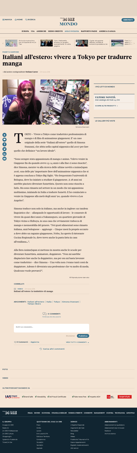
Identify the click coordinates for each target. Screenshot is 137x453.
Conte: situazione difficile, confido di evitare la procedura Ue (98, 42)
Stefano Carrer (32, 72)
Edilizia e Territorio (43, 436)
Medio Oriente (55, 31)
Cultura (109, 413)
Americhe (41, 31)
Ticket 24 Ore (7, 442)
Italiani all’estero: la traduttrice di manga (33, 291)
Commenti (88, 413)
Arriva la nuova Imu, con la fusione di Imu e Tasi (27, 42)
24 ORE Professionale (10, 431)
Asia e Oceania (72, 31)
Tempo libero (34, 304)
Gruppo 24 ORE (8, 425)
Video (20, 289)
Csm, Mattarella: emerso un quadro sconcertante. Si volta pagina (62, 43)
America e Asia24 (107, 31)
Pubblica (83, 336)
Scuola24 (40, 442)
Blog (72, 434)
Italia (49, 302)
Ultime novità (105, 97)
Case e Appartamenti (78, 442)
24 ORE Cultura (7, 434)
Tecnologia (120, 413)
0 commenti (51, 314)
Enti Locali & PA (42, 434)
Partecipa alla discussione (51, 317)
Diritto (39, 428)
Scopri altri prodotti (106, 106)
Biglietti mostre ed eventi (80, 445)
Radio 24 (5, 428)
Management (99, 413)
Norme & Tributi (75, 413)
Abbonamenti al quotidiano (114, 425)
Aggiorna (35, 342)
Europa (25, 31)
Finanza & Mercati (59, 413)
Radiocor (108, 431)
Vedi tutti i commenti (77, 342)
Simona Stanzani (70, 302)
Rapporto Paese (89, 31)
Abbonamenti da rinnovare (114, 428)
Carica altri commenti (52, 349)
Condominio (41, 439)
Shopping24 (7, 436)
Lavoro (39, 431)
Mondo (68, 23)
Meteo (73, 436)
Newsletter (74, 431)
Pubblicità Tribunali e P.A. (80, 439)
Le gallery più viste (105, 121)
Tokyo (57, 302)
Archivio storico (110, 434)
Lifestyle (130, 413)
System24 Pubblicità (9, 439)
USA (33, 31)
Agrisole (39, 448)
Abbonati (128, 20)
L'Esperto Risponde (77, 425)
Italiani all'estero (35, 302)
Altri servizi (74, 448)
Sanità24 (40, 445)
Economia (46, 413)
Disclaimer (70, 336)
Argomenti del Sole (77, 428)
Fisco (38, 425)
